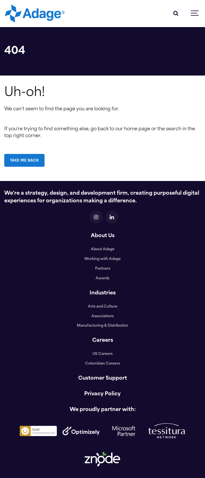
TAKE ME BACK (24, 160)
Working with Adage (102, 259)
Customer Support (102, 378)
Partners (102, 268)
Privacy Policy (102, 394)
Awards (102, 278)
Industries (103, 293)
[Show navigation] (195, 13)
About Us (102, 236)
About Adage (102, 249)
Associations (102, 316)
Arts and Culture (102, 306)
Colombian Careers (102, 363)
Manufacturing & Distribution (102, 326)
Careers (102, 340)
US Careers (102, 354)
